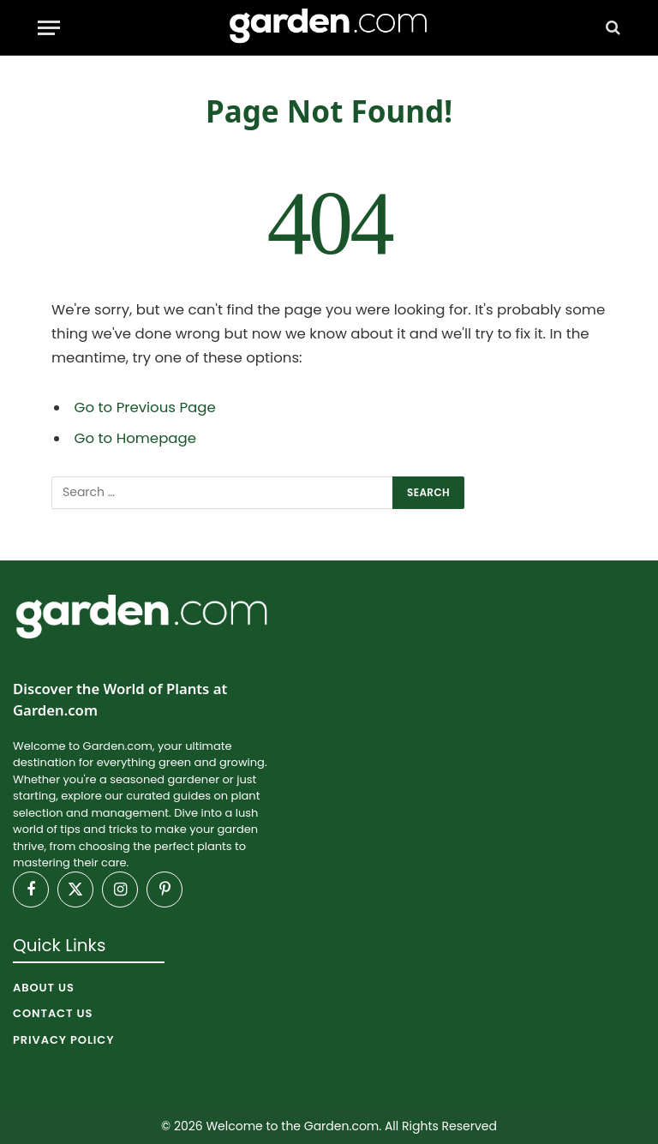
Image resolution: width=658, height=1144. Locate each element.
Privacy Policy (63, 1040)
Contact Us (53, 1013)
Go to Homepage (135, 438)
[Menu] (49, 28)
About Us (44, 987)
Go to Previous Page (145, 407)
